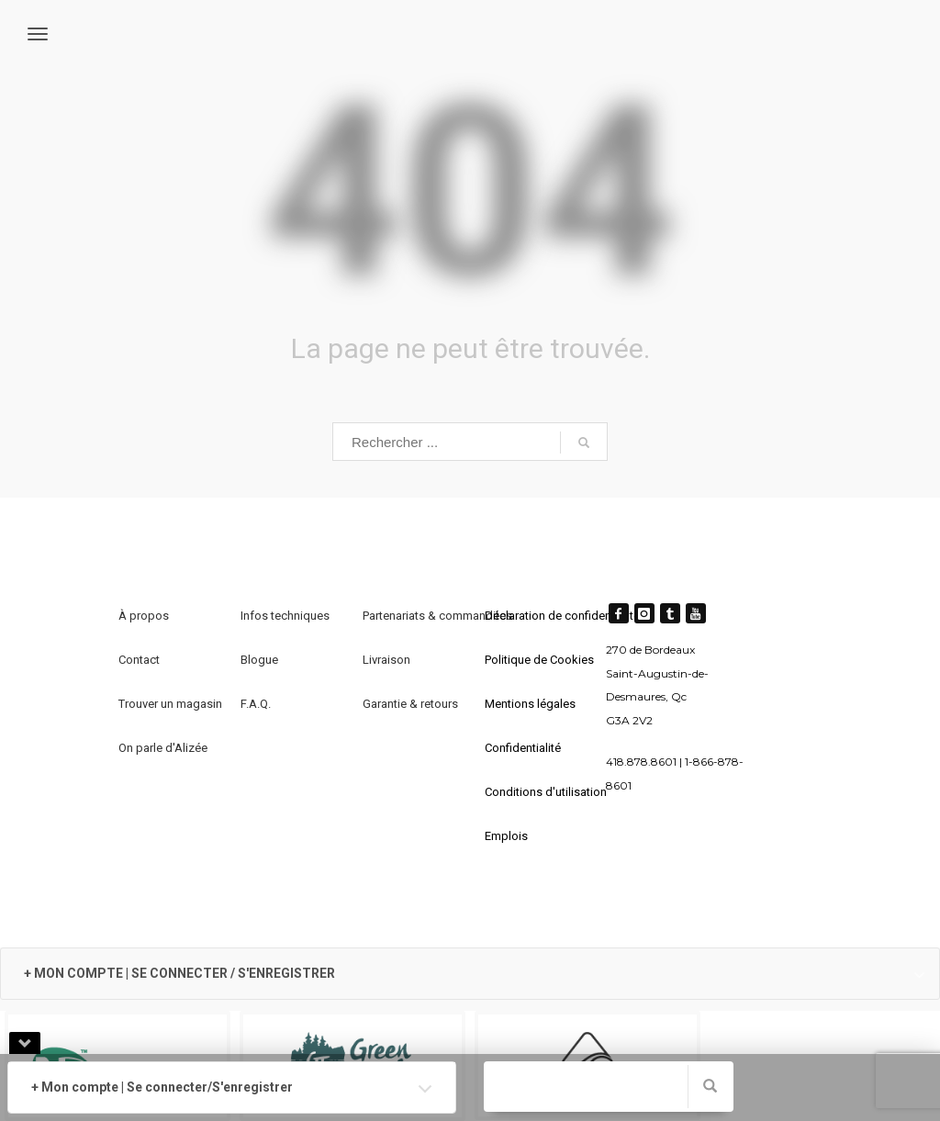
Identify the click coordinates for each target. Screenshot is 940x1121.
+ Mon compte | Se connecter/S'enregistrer (162, 1087)
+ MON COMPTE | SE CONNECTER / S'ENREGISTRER (179, 973)
